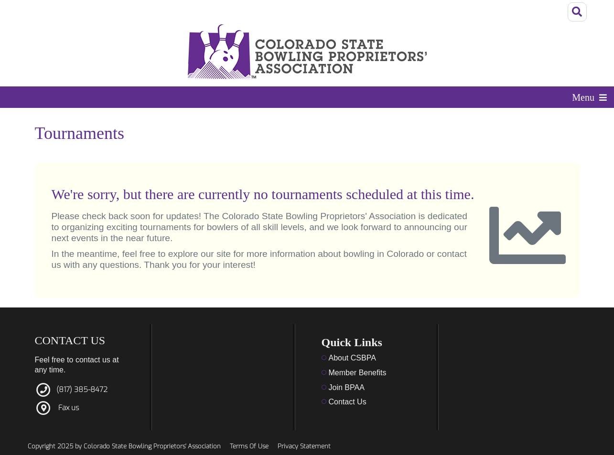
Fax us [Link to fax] (68, 408)
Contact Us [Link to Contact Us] (347, 402)
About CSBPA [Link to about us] (352, 358)
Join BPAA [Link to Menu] (347, 387)
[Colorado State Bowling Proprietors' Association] (307, 51)
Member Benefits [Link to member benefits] (358, 373)
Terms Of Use (249, 446)
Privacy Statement (304, 446)
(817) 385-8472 (82, 389)
